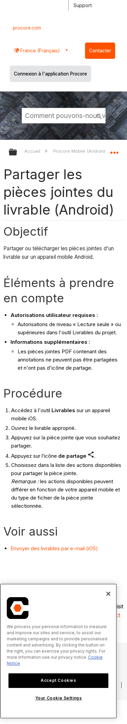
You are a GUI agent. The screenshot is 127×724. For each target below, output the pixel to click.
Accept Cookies (58, 680)
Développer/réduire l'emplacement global (114, 150)
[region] (58, 651)
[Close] (108, 593)
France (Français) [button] (39, 50)
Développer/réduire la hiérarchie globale (17, 152)
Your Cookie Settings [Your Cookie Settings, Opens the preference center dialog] (58, 698)
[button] (99, 115)
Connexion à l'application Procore (50, 74)
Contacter (100, 50)
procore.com (27, 28)
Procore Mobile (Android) (80, 151)
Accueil (33, 151)
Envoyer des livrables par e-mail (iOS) (54, 548)
